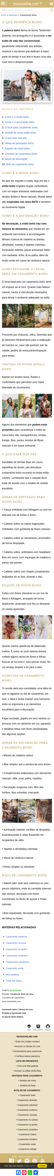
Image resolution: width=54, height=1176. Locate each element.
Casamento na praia (16, 943)
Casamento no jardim (16, 949)
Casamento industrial (27, 1105)
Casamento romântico (17, 955)
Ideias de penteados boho (19, 143)
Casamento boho (28, 1095)
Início (3, 15)
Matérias (13, 15)
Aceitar (42, 1166)
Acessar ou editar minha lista (27, 1071)
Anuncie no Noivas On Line (27, 1046)
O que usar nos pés (16, 138)
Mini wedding (12, 974)
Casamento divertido (27, 1100)
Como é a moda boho (17, 117)
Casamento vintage (28, 1149)
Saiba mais (29, 1166)
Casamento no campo (28, 1120)
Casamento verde (15, 968)
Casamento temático (27, 1139)
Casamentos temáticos (17, 962)
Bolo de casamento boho (20, 164)
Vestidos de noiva (28, 1080)
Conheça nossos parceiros (27, 1056)
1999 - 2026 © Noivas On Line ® (27, 1156)
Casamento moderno (16, 936)
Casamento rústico (27, 1134)
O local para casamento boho (21, 127)
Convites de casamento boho (21, 153)
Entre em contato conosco (28, 1041)
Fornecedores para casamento (28, 1051)
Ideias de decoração (16, 159)
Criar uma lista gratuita (27, 1066)
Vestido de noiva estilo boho (20, 132)
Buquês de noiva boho (17, 148)
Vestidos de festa (28, 1085)
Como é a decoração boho (19, 122)
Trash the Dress (14, 981)
